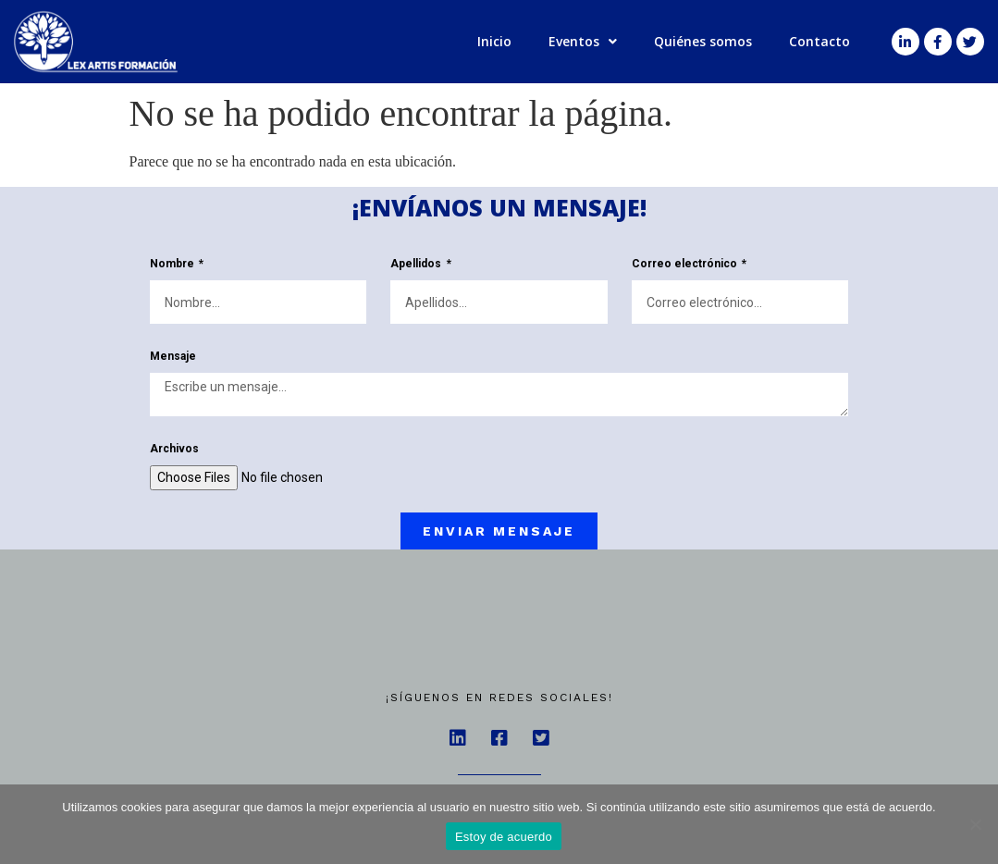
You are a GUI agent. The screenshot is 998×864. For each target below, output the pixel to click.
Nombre (173, 264)
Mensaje (173, 357)
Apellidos (417, 264)
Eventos (582, 41)
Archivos (174, 449)
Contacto (819, 41)
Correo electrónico (686, 264)
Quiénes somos (703, 41)
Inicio (494, 41)
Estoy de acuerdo (503, 837)
